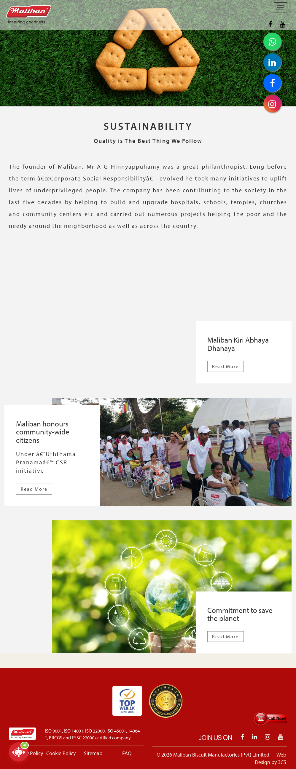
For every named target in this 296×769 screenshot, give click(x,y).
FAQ (126, 753)
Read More (225, 366)
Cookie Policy (61, 753)
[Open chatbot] (18, 752)
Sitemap (93, 753)
